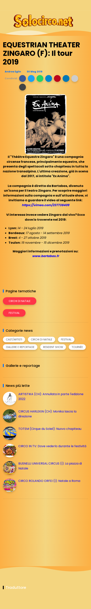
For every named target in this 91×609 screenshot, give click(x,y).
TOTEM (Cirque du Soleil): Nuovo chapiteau (49, 429)
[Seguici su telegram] (72, 5)
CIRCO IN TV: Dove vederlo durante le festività (52, 446)
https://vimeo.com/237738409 (45, 205)
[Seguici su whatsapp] (79, 5)
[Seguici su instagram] (66, 5)
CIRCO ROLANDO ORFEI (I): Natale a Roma (49, 481)
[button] (22, 78)
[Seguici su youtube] (85, 5)
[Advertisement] (31, 528)
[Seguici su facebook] (59, 5)
